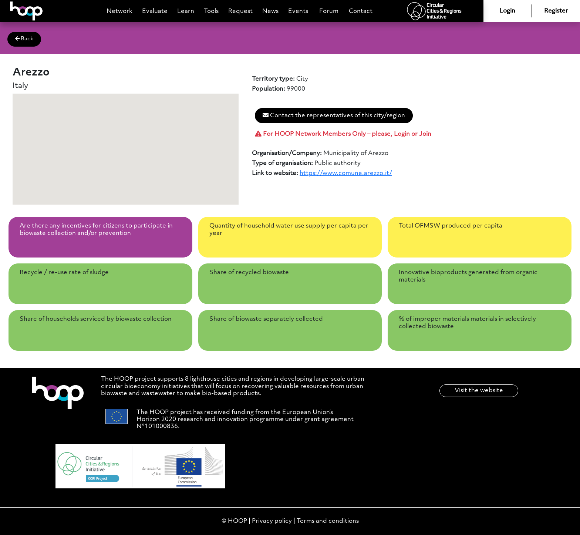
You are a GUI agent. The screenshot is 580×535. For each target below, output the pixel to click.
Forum (328, 11)
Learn (185, 11)
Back (24, 39)
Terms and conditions (328, 521)
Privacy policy (272, 521)
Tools (211, 11)
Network (119, 11)
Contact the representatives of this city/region (334, 115)
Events (298, 11)
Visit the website (479, 390)
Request (240, 11)
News (270, 11)
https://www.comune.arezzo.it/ (346, 173)
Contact (360, 11)
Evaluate (155, 11)
